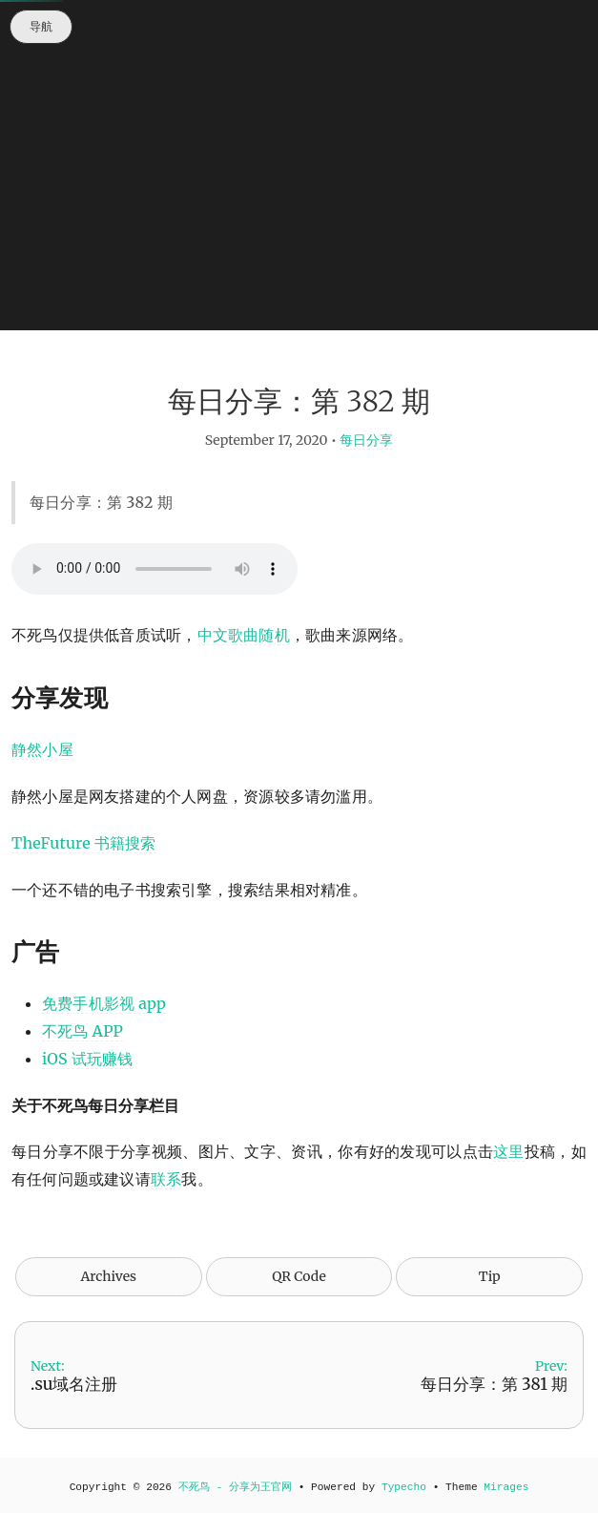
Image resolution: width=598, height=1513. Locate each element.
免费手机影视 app (104, 1003)
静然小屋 (42, 749)
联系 (166, 1178)
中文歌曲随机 (243, 634)
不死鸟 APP (82, 1030)
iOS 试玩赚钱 (87, 1058)
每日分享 (366, 440)
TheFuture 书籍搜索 (83, 842)
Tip (490, 1276)
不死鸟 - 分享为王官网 (235, 1487)
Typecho (403, 1487)
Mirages (506, 1487)
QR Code (298, 1276)
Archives (108, 1276)
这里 (509, 1151)
